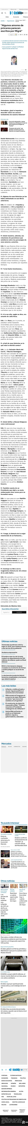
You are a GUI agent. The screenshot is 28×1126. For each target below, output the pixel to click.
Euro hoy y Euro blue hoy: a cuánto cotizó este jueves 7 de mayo (23, 899)
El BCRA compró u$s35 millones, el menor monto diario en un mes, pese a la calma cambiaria (13, 976)
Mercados (18, 1081)
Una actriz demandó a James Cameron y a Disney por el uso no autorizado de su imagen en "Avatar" (18, 124)
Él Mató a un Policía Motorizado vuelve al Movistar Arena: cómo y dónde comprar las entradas (19, 854)
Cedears (24, 746)
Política (23, 1078)
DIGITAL (6, 1111)
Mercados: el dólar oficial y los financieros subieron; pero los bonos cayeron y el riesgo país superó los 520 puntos (13, 940)
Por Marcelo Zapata (5, 846)
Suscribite (19, 612)
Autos (21, 1091)
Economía (16, 17)
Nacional (4, 1086)
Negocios (4, 1083)
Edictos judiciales (18, 1102)
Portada (4, 1075)
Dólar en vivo (13, 9)
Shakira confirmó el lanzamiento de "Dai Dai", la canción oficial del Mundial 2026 (21, 841)
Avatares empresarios (9, 652)
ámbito (3, 20)
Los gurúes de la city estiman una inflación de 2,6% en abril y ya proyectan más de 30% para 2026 (4, 905)
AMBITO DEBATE (22, 1111)
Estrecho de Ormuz (23, 9)
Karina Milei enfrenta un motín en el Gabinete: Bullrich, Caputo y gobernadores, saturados (14, 714)
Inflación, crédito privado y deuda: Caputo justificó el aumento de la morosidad (15, 691)
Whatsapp (21, 1069)
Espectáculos (10, 20)
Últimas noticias (15, 1075)
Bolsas (10, 746)
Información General (8, 1091)
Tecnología (18, 1094)
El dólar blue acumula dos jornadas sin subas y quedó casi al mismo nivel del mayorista (14, 1011)
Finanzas (14, 1078)
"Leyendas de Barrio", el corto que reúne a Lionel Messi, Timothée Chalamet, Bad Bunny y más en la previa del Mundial (19, 865)
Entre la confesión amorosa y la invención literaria (5, 840)
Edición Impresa (6, 1089)
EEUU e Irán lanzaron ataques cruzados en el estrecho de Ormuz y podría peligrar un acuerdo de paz (14, 668)
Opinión (13, 1083)
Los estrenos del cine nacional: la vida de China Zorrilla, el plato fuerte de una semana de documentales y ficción (14, 42)
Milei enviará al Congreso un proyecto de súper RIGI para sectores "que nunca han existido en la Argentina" (15, 698)
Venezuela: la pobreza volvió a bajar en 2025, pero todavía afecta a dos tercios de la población (14, 646)
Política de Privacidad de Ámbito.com (13, 1099)
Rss (2, 1096)
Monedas (3, 746)
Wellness (22, 1083)
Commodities (17, 746)
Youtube (17, 1069)
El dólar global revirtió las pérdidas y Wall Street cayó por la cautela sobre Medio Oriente (13, 951)
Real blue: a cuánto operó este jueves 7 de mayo (14, 897)
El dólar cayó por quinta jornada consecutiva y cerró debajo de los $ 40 (13, 986)
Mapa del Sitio (11, 1096)
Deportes (22, 1086)
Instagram (9, 1069)
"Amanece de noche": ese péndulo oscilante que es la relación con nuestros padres (17, 130)
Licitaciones (13, 1104)
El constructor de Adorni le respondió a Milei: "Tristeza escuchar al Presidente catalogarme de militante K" (15, 706)
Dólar (7, 17)
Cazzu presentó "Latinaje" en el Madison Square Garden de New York (13, 47)
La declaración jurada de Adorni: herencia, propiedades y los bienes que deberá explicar (14, 677)
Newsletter (23, 1069)
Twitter (2, 1069)
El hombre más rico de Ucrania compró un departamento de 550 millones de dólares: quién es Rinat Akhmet (14, 659)
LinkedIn (13, 1069)
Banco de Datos (6, 1081)
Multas (3, 1104)
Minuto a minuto (6, 935)
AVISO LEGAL (5, 1102)
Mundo (13, 1086)
